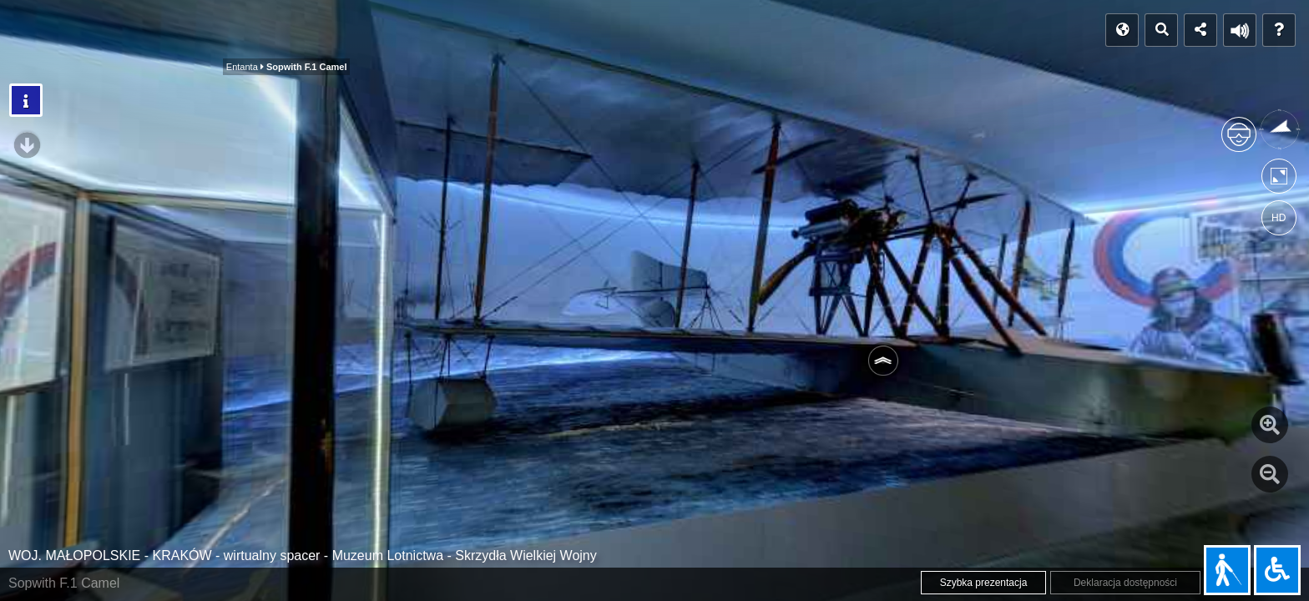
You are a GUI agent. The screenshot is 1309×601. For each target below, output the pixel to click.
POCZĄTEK (55, 30)
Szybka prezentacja (984, 582)
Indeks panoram (165, 30)
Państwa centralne (386, 35)
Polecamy (499, 35)
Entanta (267, 35)
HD (1278, 218)
